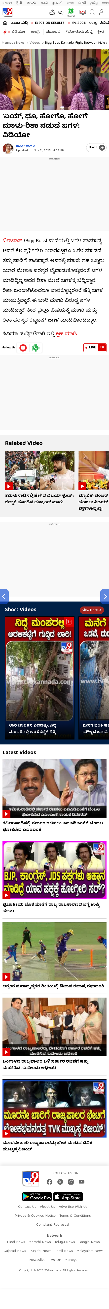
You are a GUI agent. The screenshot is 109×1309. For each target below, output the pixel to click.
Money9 (71, 1260)
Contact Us (27, 1207)
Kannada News (13, 43)
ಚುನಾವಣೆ (53, 32)
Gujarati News (14, 1251)
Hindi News (16, 1242)
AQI (61, 13)
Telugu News (64, 1242)
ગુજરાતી (57, 3)
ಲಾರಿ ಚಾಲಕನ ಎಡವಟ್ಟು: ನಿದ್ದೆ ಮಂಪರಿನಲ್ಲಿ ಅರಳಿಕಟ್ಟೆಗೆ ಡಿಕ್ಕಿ (32, 729)
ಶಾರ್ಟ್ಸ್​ (36, 32)
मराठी (44, 3)
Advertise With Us (73, 1207)
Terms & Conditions (75, 1216)
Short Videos (20, 610)
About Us (47, 1207)
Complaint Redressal (52, 1225)
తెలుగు (32, 3)
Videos (34, 43)
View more (92, 610)
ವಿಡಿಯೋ (18, 32)
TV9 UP (55, 1260)
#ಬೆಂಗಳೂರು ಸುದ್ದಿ (79, 32)
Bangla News (89, 1242)
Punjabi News (40, 1251)
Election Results (50, 23)
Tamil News (64, 1251)
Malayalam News (90, 1251)
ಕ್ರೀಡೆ (101, 32)
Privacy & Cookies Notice (35, 1216)
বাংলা (70, 3)
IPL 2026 (79, 23)
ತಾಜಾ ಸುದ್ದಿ (19, 23)
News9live (37, 1260)
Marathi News (40, 1242)
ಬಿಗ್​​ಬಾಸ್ (12, 241)
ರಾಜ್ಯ (93, 23)
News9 (7, 3)
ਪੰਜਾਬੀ (82, 3)
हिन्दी (19, 3)
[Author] (8, 148)
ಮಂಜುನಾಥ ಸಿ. (26, 146)
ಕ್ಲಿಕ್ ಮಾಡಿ (66, 334)
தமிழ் (94, 3)
